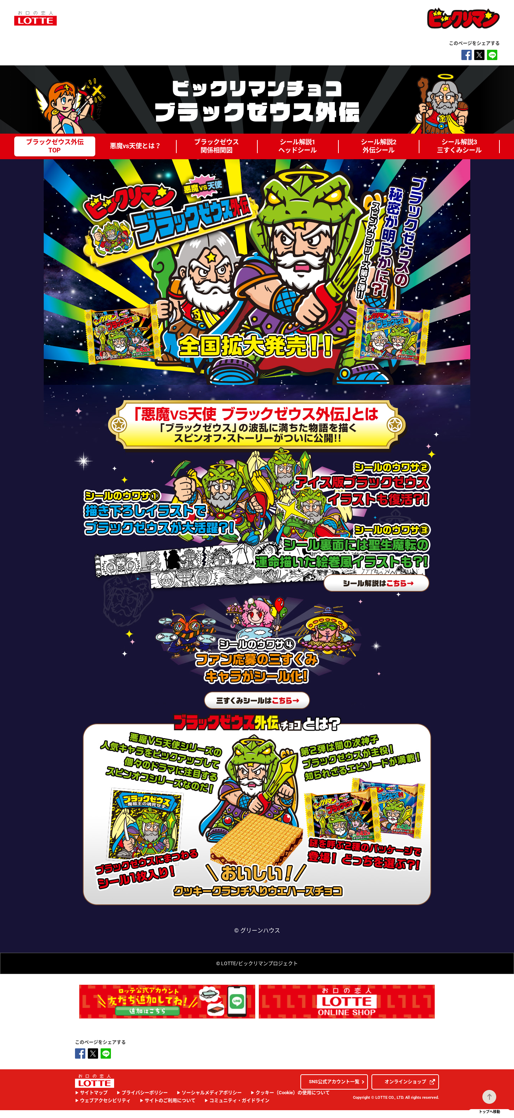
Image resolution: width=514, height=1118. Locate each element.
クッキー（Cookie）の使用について (293, 1092)
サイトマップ (94, 1092)
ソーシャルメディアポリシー (212, 1092)
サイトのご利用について (170, 1100)
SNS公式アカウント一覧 (334, 1081)
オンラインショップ (410, 1082)
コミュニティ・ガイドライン (239, 1100)
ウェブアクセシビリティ (105, 1100)
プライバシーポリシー (145, 1092)
